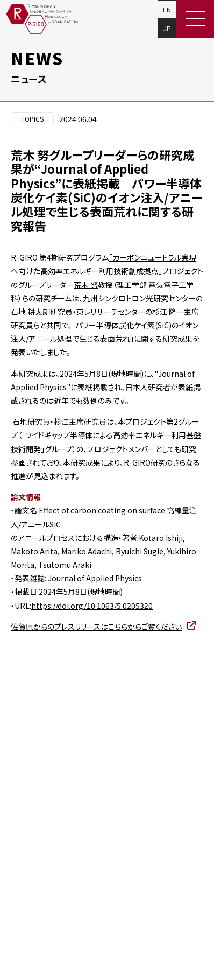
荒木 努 (86, 284)
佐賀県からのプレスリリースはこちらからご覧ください (96, 626)
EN (167, 9)
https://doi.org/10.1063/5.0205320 (92, 605)
